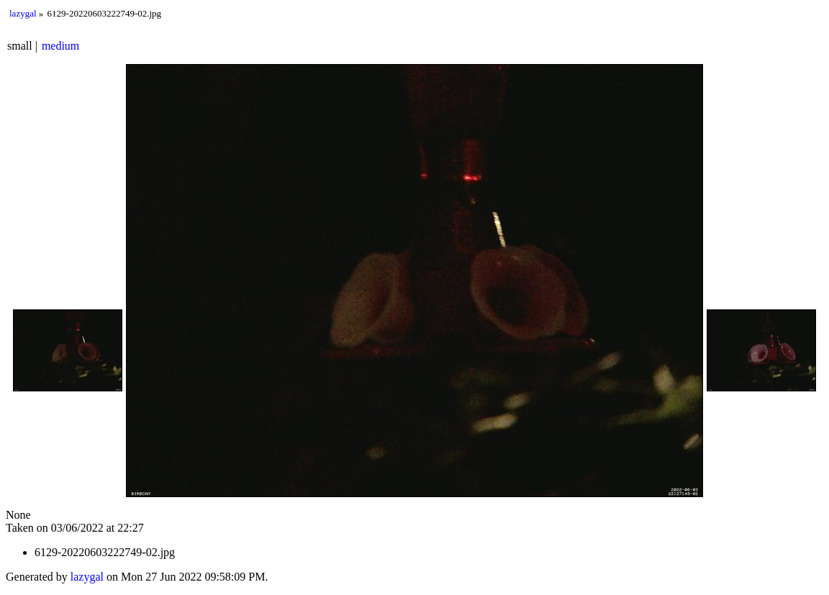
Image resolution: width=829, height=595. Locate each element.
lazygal (23, 13)
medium (60, 46)
